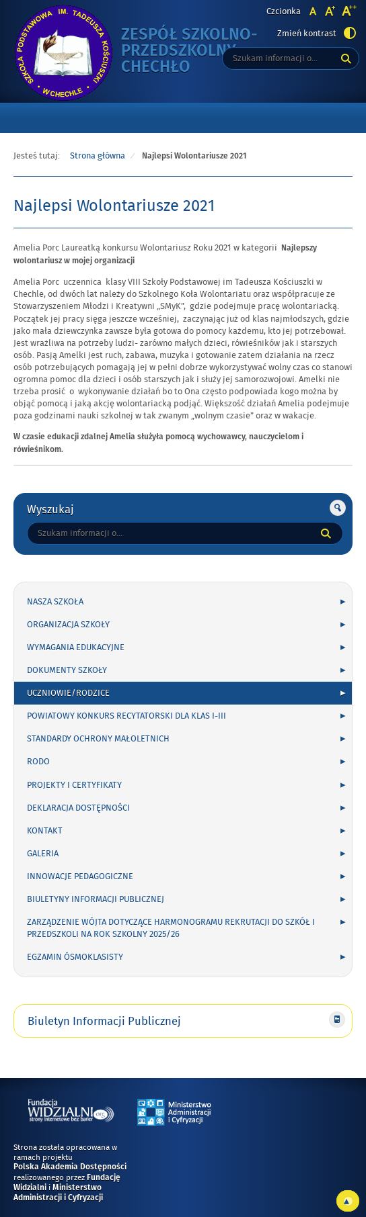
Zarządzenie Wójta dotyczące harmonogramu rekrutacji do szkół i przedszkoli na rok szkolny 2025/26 (171, 928)
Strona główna (97, 156)
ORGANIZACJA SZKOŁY (68, 625)
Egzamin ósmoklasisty (75, 957)
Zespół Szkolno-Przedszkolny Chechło (202, 51)
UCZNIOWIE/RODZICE (68, 693)
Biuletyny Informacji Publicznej (95, 899)
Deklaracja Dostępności (78, 808)
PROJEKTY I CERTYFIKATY (74, 785)
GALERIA (43, 854)
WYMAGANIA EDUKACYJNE (75, 647)
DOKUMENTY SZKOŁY (67, 670)
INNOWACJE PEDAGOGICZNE (80, 876)
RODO (38, 762)
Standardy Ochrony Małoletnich (98, 739)
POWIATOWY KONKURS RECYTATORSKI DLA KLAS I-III (126, 716)
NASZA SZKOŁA (55, 602)
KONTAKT (45, 831)
